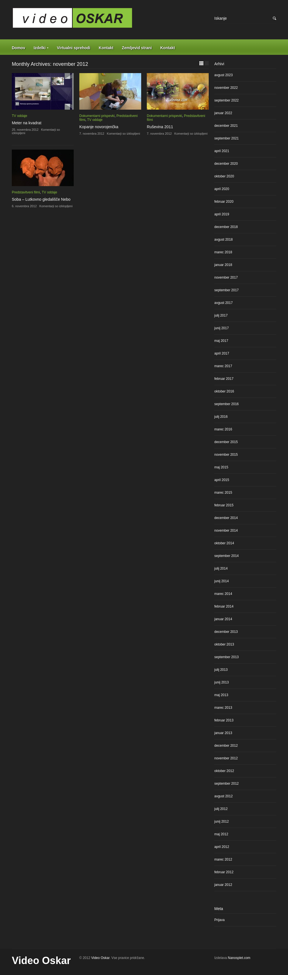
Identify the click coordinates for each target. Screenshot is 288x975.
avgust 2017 (223, 303)
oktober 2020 (224, 176)
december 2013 (226, 632)
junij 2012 (221, 821)
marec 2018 (223, 252)
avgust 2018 (223, 240)
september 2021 (226, 138)
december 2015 (226, 442)
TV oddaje (19, 116)
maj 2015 (221, 467)
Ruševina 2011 (160, 127)
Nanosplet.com (239, 958)
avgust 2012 (223, 796)
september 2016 (226, 404)
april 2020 (221, 189)
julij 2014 (221, 568)
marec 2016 (223, 429)
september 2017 (226, 290)
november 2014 (226, 530)
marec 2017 (223, 366)
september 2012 (226, 784)
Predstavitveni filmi (26, 192)
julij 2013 (221, 670)
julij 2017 (221, 315)
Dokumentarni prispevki (96, 116)
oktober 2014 (224, 543)
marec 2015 (223, 493)
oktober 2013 (224, 644)
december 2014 (226, 518)
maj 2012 (221, 834)
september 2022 (226, 100)
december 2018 (226, 227)
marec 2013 (223, 708)
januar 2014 (223, 619)
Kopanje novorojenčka (98, 127)
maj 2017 (221, 341)
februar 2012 (223, 872)
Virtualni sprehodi (73, 48)
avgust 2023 (223, 75)
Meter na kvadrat (26, 123)
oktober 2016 (224, 391)
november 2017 (226, 277)
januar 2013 (223, 733)
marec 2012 (223, 859)
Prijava (219, 920)
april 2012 (221, 847)
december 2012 (226, 746)
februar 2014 (223, 606)
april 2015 (221, 480)
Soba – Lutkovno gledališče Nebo (41, 199)
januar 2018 (223, 265)
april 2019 (221, 214)
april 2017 (221, 353)
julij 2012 (221, 809)
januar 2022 (223, 113)
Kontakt (106, 48)
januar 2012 (223, 885)
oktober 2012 (224, 771)
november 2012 (226, 758)
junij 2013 (221, 682)
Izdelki (39, 48)
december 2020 (226, 164)
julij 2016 (221, 417)
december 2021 (226, 126)
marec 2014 (223, 594)
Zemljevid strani (137, 48)
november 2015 (226, 455)
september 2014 (226, 556)
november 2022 (226, 88)
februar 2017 (223, 379)
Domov (18, 48)
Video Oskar (41, 960)
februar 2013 (223, 720)
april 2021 (221, 151)
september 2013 (226, 657)
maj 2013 (221, 695)
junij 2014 (221, 581)
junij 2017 (221, 328)
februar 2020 (223, 202)
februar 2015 (223, 505)
